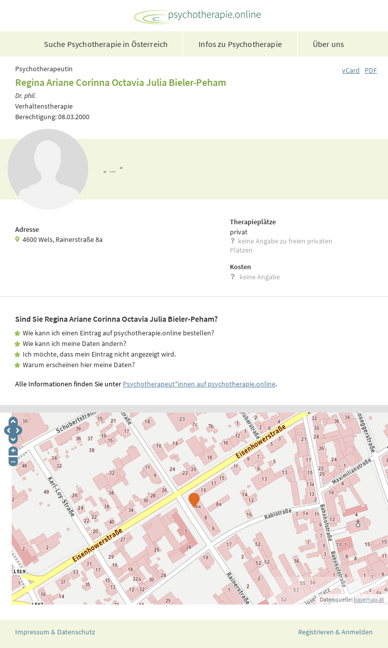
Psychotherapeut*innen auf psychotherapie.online (199, 383)
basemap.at (369, 599)
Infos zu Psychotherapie (240, 44)
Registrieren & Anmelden (335, 631)
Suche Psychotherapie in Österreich (106, 44)
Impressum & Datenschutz (55, 631)
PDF (371, 70)
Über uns (328, 44)
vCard (351, 70)
